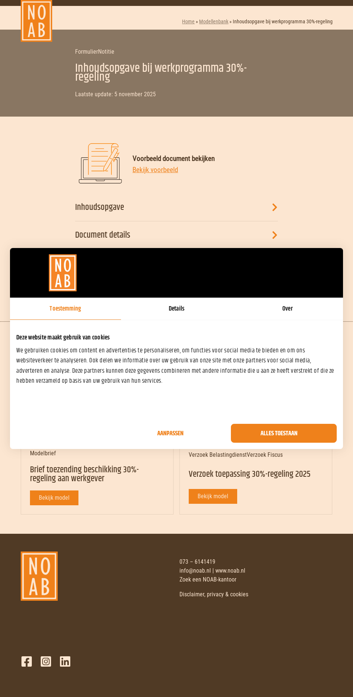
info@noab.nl (195, 570)
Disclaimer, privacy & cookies (213, 594)
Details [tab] (176, 309)
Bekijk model (54, 497)
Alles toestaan (278, 433)
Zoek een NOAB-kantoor (207, 579)
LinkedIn (65, 661)
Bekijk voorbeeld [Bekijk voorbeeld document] (155, 169)
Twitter (46, 661)
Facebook (27, 661)
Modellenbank (213, 21)
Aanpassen (170, 433)
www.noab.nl (230, 570)
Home (188, 21)
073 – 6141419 (197, 561)
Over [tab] (287, 309)
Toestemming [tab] (65, 309)
